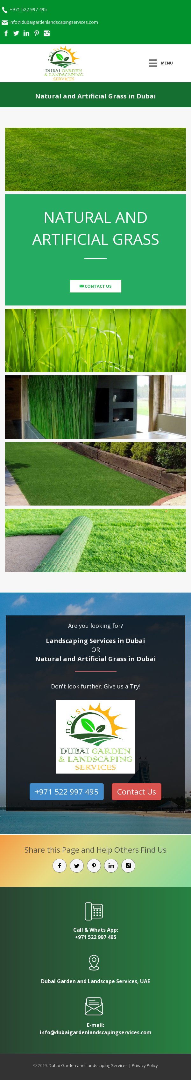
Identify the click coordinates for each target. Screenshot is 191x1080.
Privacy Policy (145, 1065)
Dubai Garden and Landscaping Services (88, 1065)
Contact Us (98, 286)
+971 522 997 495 (28, 9)
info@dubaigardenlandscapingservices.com (54, 22)
